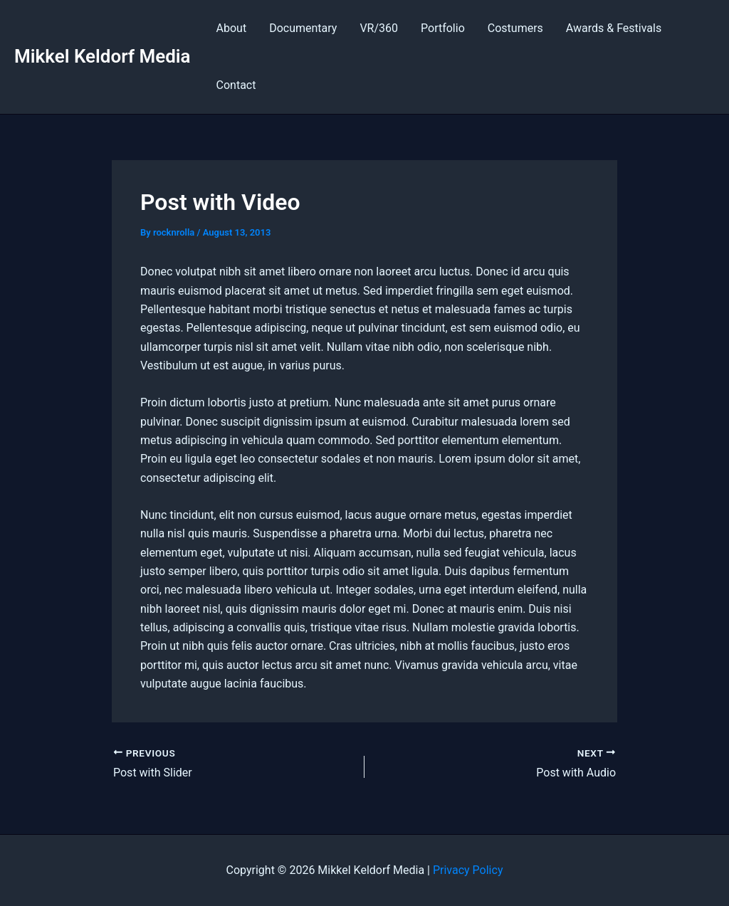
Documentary (303, 28)
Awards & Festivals (613, 28)
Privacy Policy (468, 870)
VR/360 (379, 28)
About (231, 28)
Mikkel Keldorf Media (102, 56)
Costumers (515, 28)
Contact (236, 85)
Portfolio (443, 28)
